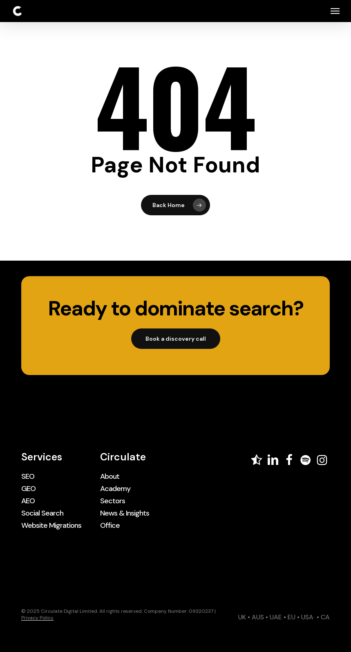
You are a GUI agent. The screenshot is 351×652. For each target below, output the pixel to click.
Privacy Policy (37, 617)
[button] (335, 11)
